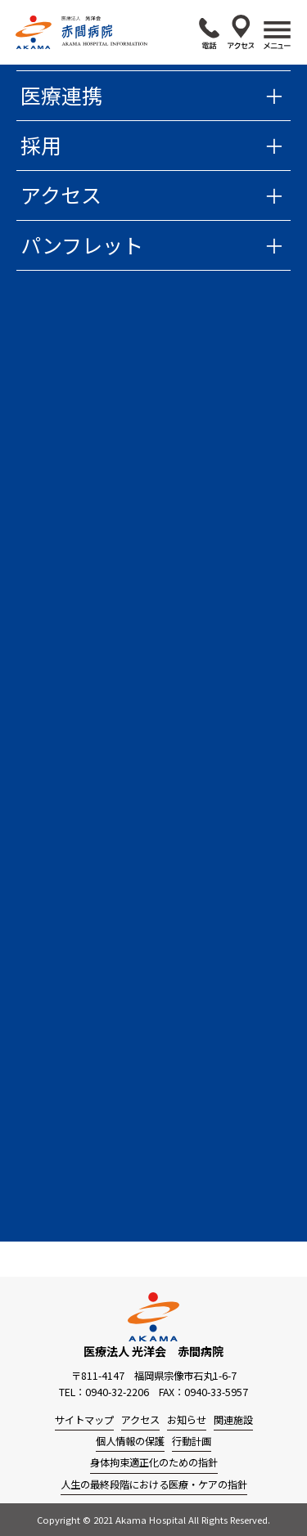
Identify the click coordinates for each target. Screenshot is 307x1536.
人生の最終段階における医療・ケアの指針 (154, 1484)
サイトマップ (84, 1419)
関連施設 (233, 1419)
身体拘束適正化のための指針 (154, 1462)
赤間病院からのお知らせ (151, 290)
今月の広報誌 (86, 967)
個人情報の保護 (130, 1441)
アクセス (241, 32)
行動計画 (191, 1441)
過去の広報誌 (86, 983)
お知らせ (186, 1419)
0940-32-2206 (209, 33)
